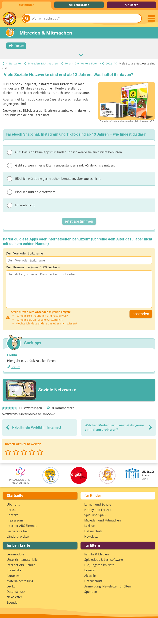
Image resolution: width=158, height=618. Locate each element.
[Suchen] (26, 18)
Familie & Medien (96, 553)
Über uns (13, 503)
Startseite (15, 62)
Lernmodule (15, 553)
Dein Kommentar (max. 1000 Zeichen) (33, 266)
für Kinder (26, 5)
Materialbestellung (20, 580)
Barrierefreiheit (18, 530)
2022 (109, 62)
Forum (69, 62)
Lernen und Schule (97, 503)
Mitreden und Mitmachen (102, 519)
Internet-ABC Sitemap (22, 525)
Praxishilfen (15, 569)
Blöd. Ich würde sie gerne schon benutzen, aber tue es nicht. (54, 178)
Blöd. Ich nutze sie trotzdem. (31, 191)
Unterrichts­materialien (23, 559)
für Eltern (131, 5)
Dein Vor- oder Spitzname (24, 252)
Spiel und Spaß (95, 514)
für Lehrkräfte (79, 5)
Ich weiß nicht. (21, 204)
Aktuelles (13, 575)
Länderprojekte (18, 535)
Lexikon (89, 525)
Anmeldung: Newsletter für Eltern (108, 585)
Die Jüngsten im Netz (99, 564)
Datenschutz (93, 530)
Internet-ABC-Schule (21, 564)
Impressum (15, 519)
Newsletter (92, 535)
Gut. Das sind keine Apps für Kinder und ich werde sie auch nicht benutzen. (65, 151)
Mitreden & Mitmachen (43, 62)
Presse (11, 509)
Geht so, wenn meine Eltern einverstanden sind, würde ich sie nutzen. (61, 164)
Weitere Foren (89, 62)
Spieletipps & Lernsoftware (103, 559)
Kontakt (12, 514)
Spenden (13, 601)
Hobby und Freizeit (97, 509)
